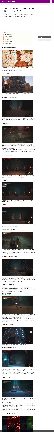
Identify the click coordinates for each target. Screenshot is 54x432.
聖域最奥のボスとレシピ (7, 41)
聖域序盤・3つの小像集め (7, 36)
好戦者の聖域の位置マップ (8, 34)
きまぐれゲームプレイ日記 (8, 1)
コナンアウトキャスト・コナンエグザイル (13, 13)
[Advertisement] (18, 24)
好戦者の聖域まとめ (7, 43)
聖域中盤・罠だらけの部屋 (8, 38)
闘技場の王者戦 (6, 39)
